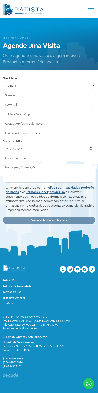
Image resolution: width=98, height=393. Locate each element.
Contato (8, 303)
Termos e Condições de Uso (45, 192)
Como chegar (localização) (21, 328)
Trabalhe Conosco (14, 297)
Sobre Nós (9, 280)
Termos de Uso (12, 292)
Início (6, 38)
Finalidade (10, 78)
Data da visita (12, 141)
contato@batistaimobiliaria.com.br (27, 337)
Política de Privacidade (17, 286)
